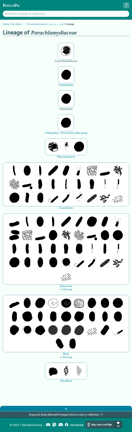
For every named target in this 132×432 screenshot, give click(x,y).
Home (6, 24)
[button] (102, 414)
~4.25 (66, 357)
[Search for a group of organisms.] (66, 14)
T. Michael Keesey (31, 425)
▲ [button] (66, 408)
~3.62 (66, 289)
